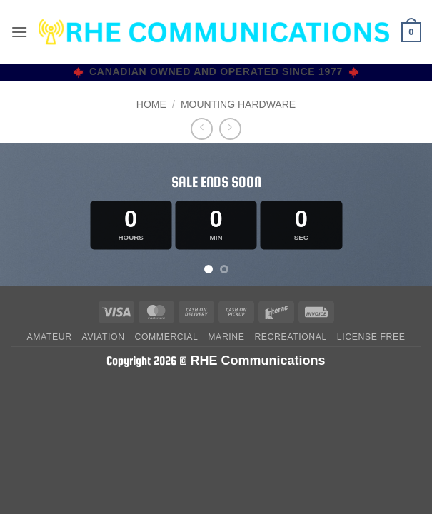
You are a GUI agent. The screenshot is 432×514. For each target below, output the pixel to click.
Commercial (166, 337)
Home (151, 104)
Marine (226, 337)
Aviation (102, 337)
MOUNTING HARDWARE (238, 104)
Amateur (48, 337)
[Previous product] (230, 129)
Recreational (290, 337)
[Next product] (202, 129)
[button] (19, 31)
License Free (371, 337)
